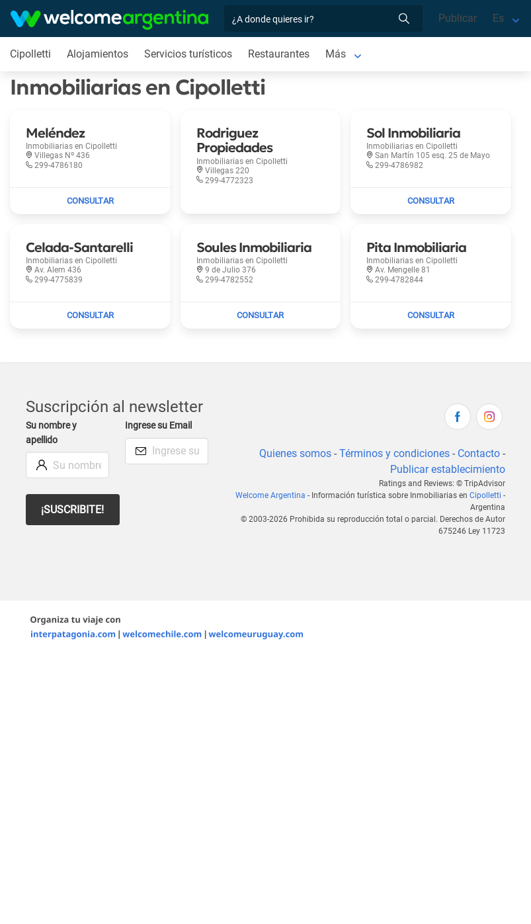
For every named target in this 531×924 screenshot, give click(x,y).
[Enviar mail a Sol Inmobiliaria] (430, 201)
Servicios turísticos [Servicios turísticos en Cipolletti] (188, 54)
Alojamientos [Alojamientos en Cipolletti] (97, 54)
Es (498, 18)
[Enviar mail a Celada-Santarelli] (90, 315)
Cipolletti (485, 495)
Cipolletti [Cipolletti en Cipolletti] (30, 54)
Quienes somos (295, 453)
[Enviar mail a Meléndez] (90, 201)
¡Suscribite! (72, 509)
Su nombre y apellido (51, 433)
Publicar (457, 18)
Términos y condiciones (394, 453)
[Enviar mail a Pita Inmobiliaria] (430, 315)
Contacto (479, 453)
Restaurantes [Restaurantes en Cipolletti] (278, 54)
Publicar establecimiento (447, 469)
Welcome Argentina (270, 495)
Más (335, 54)
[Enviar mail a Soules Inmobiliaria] (261, 315)
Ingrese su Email (158, 425)
